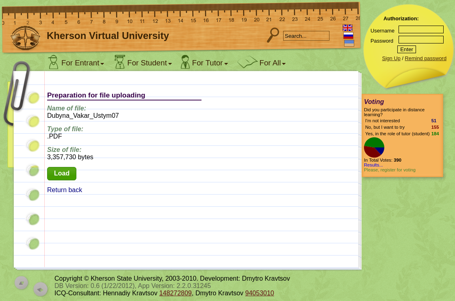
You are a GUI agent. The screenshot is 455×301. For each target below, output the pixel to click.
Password (381, 41)
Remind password (425, 58)
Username (382, 31)
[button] (61, 173)
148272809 (175, 293)
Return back (64, 189)
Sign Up (391, 58)
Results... (373, 164)
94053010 (259, 293)
